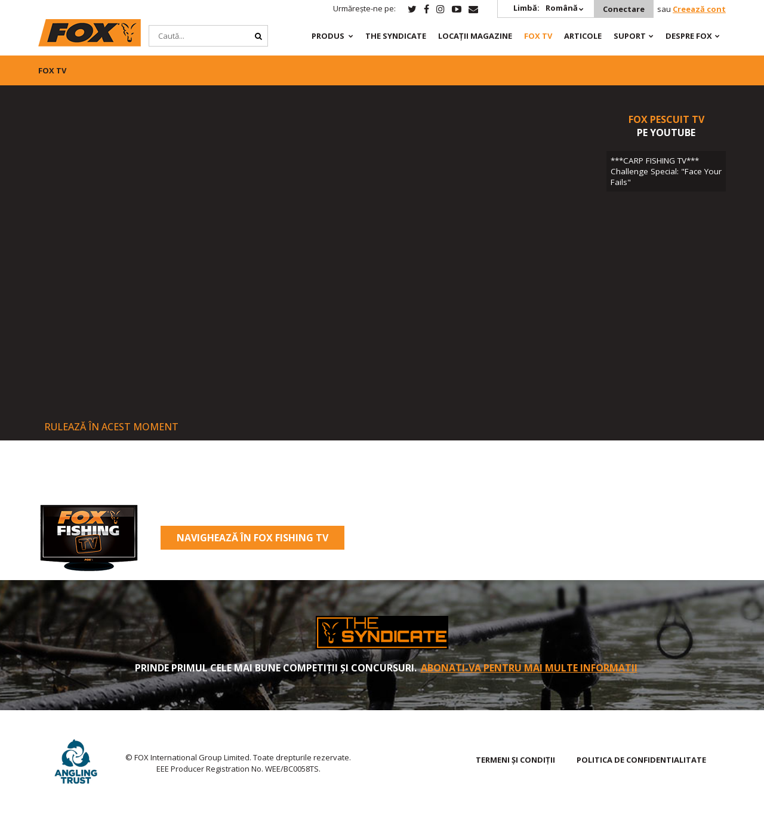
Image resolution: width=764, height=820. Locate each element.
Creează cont (699, 9)
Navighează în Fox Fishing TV (252, 537)
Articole (583, 35)
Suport (630, 35)
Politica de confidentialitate (641, 759)
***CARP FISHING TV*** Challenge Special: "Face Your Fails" (666, 171)
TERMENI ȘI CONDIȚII (515, 759)
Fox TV (538, 35)
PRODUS (328, 35)
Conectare (624, 9)
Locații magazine (475, 35)
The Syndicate (395, 35)
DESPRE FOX (689, 35)
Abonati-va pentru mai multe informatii (529, 667)
